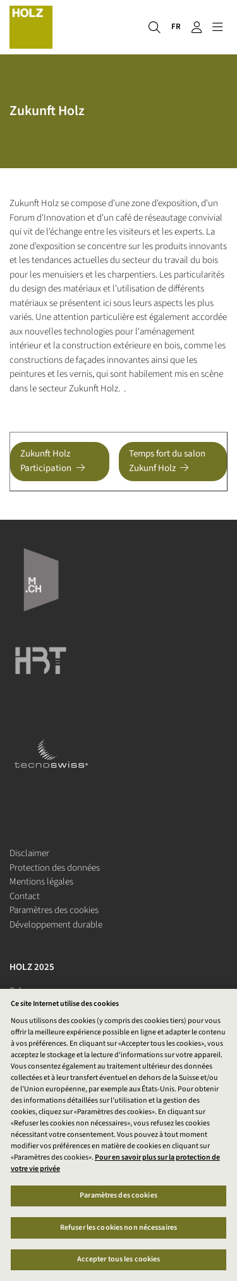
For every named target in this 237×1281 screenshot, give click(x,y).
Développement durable (55, 924)
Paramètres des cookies (54, 910)
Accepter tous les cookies (119, 1259)
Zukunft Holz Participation (45, 461)
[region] (118, 1135)
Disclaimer (29, 853)
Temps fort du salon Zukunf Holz (167, 461)
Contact (24, 896)
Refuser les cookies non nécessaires (118, 1227)
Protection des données (54, 867)
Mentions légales (41, 881)
